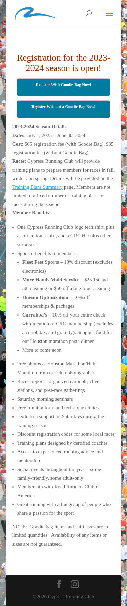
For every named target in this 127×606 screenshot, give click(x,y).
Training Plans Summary (37, 187)
